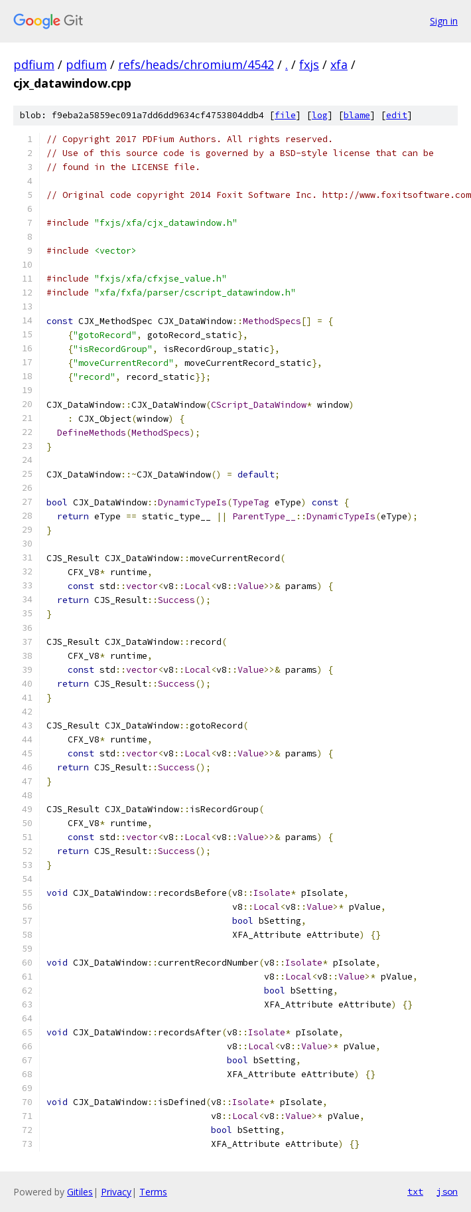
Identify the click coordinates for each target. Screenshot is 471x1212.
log (320, 115)
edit (396, 115)
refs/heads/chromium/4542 (196, 64)
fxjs (309, 64)
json (447, 1191)
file (285, 115)
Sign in (444, 21)
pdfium (33, 64)
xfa (339, 64)
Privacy (116, 1191)
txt (415, 1191)
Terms (153, 1191)
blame (357, 115)
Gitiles (80, 1191)
